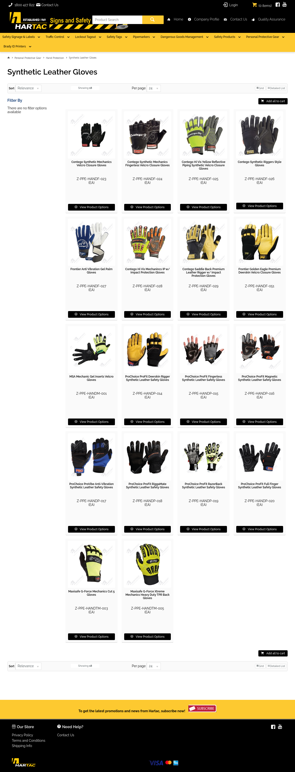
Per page (139, 88)
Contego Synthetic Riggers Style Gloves (259, 163)
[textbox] (117, 19)
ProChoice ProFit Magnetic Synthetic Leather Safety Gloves (259, 378)
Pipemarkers (141, 37)
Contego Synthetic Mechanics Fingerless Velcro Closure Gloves (147, 163)
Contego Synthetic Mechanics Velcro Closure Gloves (91, 163)
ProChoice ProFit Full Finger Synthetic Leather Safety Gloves (259, 485)
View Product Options (94, 207)
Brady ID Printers (15, 46)
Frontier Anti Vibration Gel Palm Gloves (91, 270)
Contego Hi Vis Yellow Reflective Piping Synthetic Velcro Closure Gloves (203, 165)
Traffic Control (55, 37)
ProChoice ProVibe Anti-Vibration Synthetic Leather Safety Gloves (91, 485)
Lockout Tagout (85, 37)
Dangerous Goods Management (182, 37)
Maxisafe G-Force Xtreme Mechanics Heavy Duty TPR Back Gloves (147, 595)
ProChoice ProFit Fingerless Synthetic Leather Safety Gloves (203, 378)
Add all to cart (275, 101)
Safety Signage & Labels (18, 37)
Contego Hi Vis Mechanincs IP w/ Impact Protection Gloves (147, 270)
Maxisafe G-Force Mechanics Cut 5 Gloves (91, 593)
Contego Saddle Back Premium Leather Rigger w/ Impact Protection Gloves (203, 272)
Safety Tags (114, 37)
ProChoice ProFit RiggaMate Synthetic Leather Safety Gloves (147, 485)
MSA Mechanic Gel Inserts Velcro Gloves (91, 378)
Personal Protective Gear (262, 37)
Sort (11, 88)
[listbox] (28, 88)
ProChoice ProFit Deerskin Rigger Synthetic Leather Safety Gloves (147, 378)
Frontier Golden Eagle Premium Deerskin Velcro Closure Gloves (259, 270)
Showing (85, 88)
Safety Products (224, 37)
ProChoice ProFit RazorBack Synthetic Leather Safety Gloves (203, 485)
